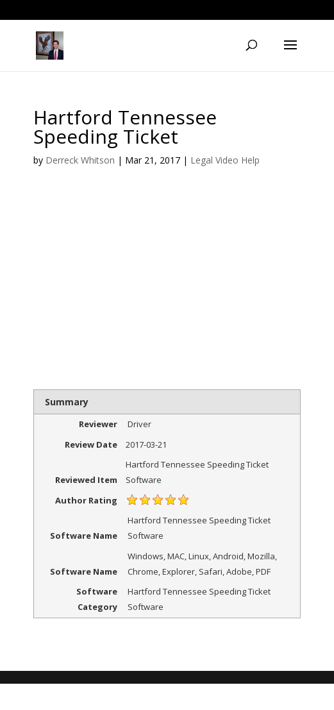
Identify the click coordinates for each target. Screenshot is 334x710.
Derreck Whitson (80, 160)
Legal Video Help (225, 160)
